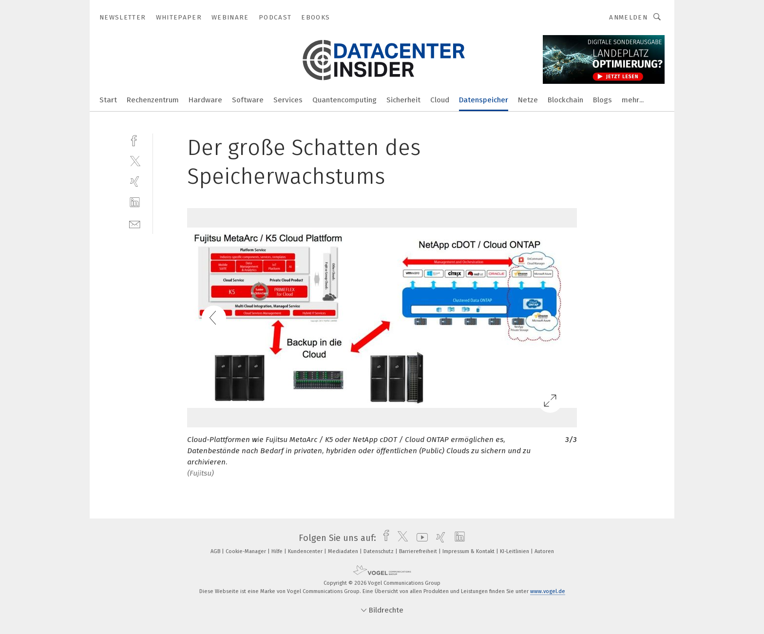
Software (248, 100)
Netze (528, 100)
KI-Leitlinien (515, 551)
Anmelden (628, 17)
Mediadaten (344, 551)
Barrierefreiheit (419, 551)
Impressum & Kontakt (469, 551)
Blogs (602, 100)
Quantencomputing (344, 100)
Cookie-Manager (246, 551)
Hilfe (277, 551)
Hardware (205, 100)
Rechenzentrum (153, 100)
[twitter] (135, 160)
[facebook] (135, 140)
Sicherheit (403, 100)
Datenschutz (379, 551)
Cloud (439, 100)
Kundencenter (306, 551)
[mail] (135, 223)
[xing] (135, 181)
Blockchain (565, 100)
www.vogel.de (547, 591)
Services (288, 100)
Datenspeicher (483, 100)
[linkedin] (135, 202)
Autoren (544, 551)
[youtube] (420, 538)
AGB (216, 551)
